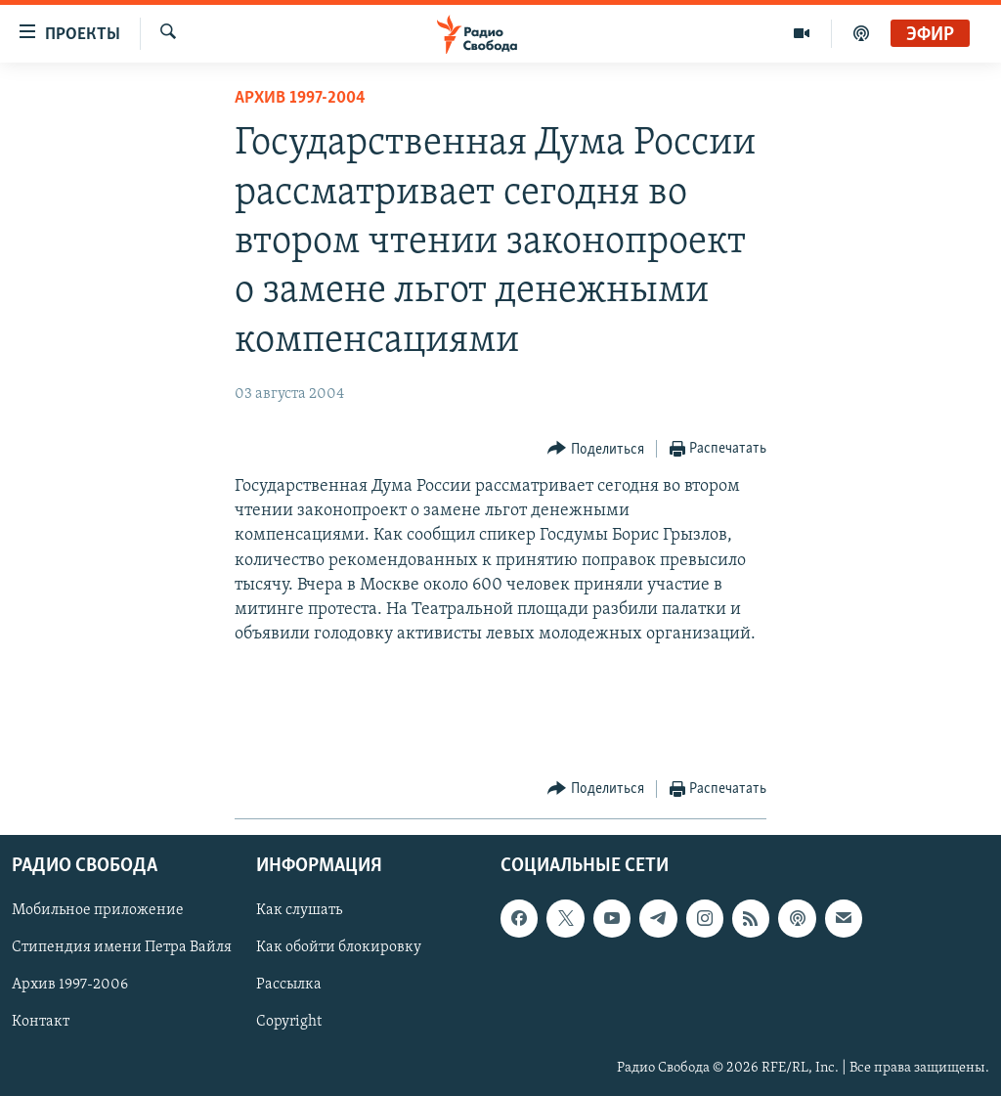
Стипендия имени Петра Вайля (122, 947)
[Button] (595, 449)
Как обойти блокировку (338, 947)
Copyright (289, 1022)
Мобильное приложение (98, 910)
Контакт (40, 1022)
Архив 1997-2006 (70, 984)
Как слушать (299, 910)
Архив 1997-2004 (300, 98)
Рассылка (289, 984)
